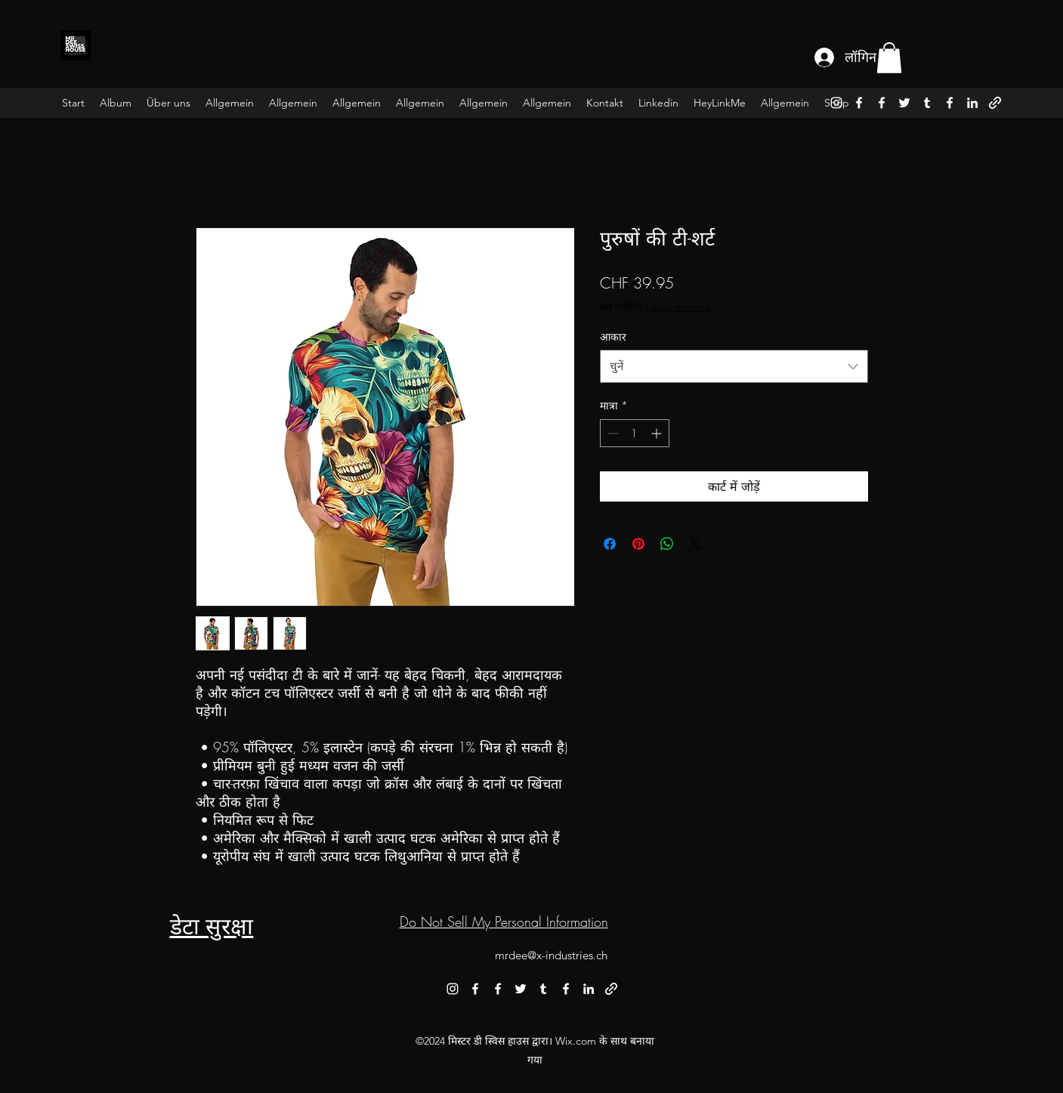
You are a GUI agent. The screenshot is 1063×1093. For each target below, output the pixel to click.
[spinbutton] (634, 433)
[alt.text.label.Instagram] (836, 102)
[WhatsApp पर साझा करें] (667, 544)
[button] (889, 57)
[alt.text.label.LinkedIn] (972, 102)
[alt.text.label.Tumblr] (927, 102)
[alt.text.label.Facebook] (859, 102)
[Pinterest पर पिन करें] (638, 544)
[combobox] (734, 366)
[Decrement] (611, 433)
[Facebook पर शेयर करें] (610, 544)
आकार (613, 336)
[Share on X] (696, 544)
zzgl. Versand (680, 306)
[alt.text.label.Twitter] (904, 102)
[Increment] (657, 433)
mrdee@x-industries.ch (551, 955)
